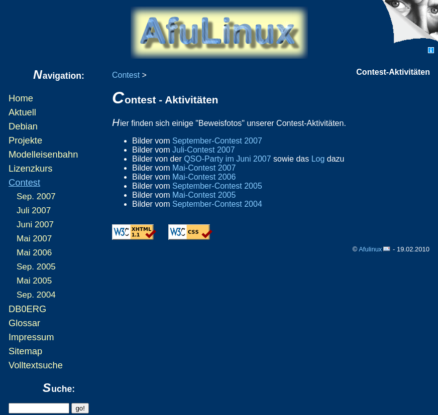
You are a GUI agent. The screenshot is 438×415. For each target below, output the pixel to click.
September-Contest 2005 (217, 186)
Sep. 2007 (36, 196)
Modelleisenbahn (43, 154)
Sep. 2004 (36, 295)
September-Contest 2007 (217, 140)
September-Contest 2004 (217, 204)
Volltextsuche (36, 365)
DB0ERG (27, 309)
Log (318, 159)
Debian (23, 126)
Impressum (31, 337)
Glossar (24, 323)
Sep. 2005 (36, 266)
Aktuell (22, 112)
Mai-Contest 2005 (204, 195)
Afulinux (370, 249)
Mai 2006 (34, 252)
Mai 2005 (34, 281)
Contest (24, 182)
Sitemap (25, 351)
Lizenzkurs (30, 168)
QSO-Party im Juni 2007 (227, 159)
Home (21, 98)
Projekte (25, 140)
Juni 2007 (35, 224)
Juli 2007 (34, 210)
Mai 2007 (34, 238)
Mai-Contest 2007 (204, 168)
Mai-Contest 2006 (204, 177)
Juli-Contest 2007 (203, 150)
